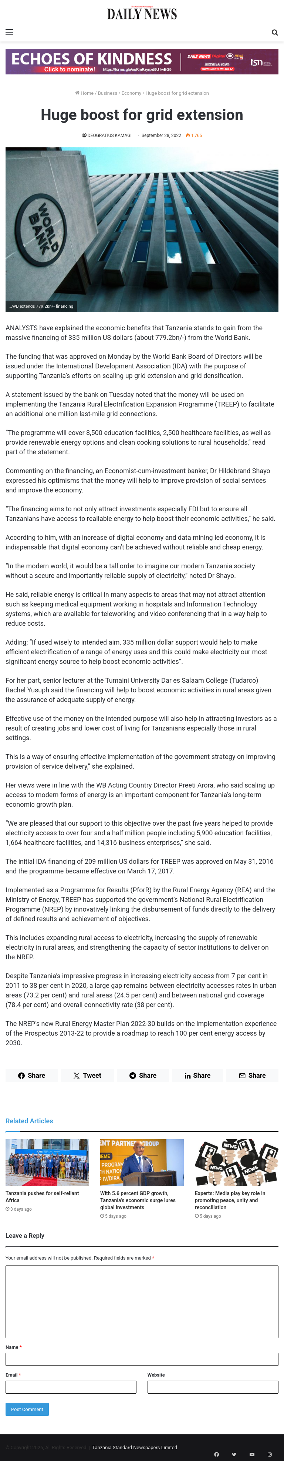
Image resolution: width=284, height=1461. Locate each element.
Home (84, 93)
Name (14, 1347)
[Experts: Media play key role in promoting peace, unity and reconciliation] (236, 1162)
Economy (132, 93)
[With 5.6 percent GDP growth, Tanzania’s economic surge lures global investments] (142, 1162)
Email (13, 1375)
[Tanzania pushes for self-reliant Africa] (47, 1162)
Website (156, 1375)
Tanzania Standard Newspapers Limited (134, 1447)
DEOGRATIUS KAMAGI (109, 135)
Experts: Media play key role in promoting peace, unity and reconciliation (230, 1200)
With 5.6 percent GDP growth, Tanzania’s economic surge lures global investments (138, 1200)
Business (108, 93)
